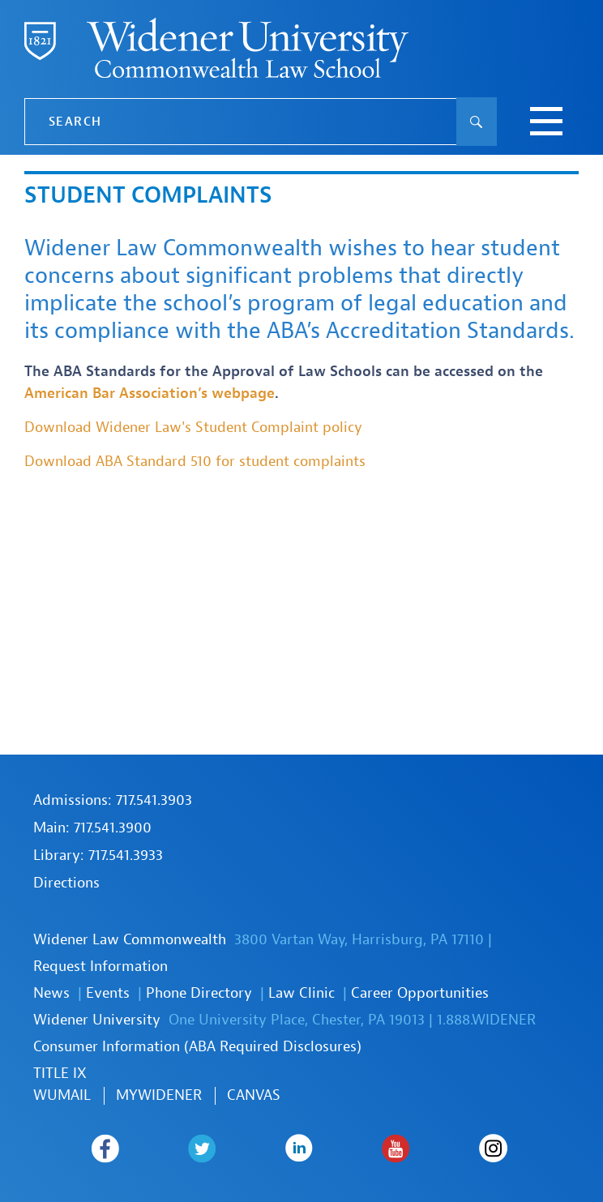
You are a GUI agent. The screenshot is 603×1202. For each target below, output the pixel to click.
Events (108, 993)
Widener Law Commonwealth (129, 939)
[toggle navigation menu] (546, 123)
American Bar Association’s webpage (149, 393)
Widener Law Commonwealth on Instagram (493, 1148)
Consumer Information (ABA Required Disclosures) (197, 1046)
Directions (66, 883)
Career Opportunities (420, 993)
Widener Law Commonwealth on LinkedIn (299, 1148)
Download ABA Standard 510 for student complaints (195, 461)
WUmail (62, 1095)
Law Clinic (301, 993)
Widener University (96, 1020)
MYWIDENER (159, 1095)
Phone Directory (199, 993)
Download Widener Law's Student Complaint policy (193, 427)
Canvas (253, 1095)
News (51, 993)
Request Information (100, 966)
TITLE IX (60, 1073)
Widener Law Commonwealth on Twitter (202, 1148)
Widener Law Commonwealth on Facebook (105, 1148)
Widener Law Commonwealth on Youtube (396, 1148)
